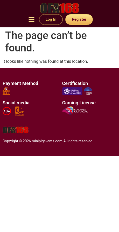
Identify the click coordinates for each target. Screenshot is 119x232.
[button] (31, 20)
